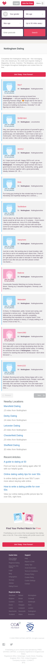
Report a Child (29, 561)
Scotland (12, 614)
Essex (11, 605)
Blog (10, 574)
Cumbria (11, 602)
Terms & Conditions (31, 571)
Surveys (11, 580)
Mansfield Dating (12, 406)
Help (26, 558)
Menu (38, 3)
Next (39, 395)
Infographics (13, 577)
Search (34, 33)
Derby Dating (10, 416)
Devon (21, 602)
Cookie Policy (29, 577)
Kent (29, 605)
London (30, 608)
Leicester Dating (12, 425)
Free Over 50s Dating (13, 566)
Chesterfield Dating (13, 435)
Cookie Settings (30, 580)
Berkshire (31, 614)
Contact (27, 584)
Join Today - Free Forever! (23, 74)
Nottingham (32, 611)
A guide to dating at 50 (15, 462)
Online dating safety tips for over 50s (22, 474)
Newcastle (22, 611)
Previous (8, 395)
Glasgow (21, 605)
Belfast (21, 595)
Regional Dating (14, 563)
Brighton (11, 598)
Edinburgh (31, 602)
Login (16, 3)
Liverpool (22, 608)
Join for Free (27, 3)
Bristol (21, 598)
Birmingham (32, 595)
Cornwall (31, 598)
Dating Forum (13, 586)
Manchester (13, 611)
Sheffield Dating (12, 445)
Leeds (11, 608)
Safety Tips (28, 565)
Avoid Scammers (30, 568)
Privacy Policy (29, 574)
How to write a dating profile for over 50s (22, 488)
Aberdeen (12, 595)
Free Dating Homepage (13, 559)
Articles (11, 583)
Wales (21, 614)
